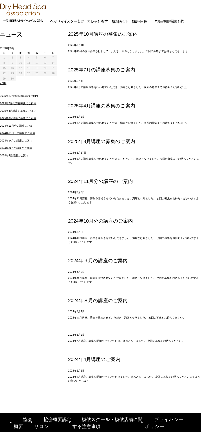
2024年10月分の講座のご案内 (17, 133)
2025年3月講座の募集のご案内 (18, 118)
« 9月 (3, 83)
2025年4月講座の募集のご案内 (18, 110)
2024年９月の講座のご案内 (16, 140)
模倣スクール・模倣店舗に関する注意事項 (111, 418)
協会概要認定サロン (53, 418)
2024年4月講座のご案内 (14, 155)
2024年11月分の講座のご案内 (17, 125)
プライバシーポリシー (170, 418)
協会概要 (20, 418)
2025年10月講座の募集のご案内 (19, 95)
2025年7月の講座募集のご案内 (18, 103)
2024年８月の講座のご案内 (16, 148)
